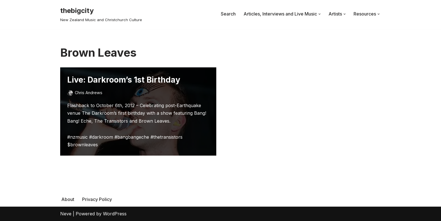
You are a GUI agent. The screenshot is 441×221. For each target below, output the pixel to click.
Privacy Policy (97, 199)
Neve (65, 213)
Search (228, 14)
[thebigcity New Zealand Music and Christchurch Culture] (101, 14)
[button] (319, 14)
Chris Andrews (88, 92)
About (67, 199)
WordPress (115, 213)
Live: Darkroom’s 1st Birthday (123, 80)
